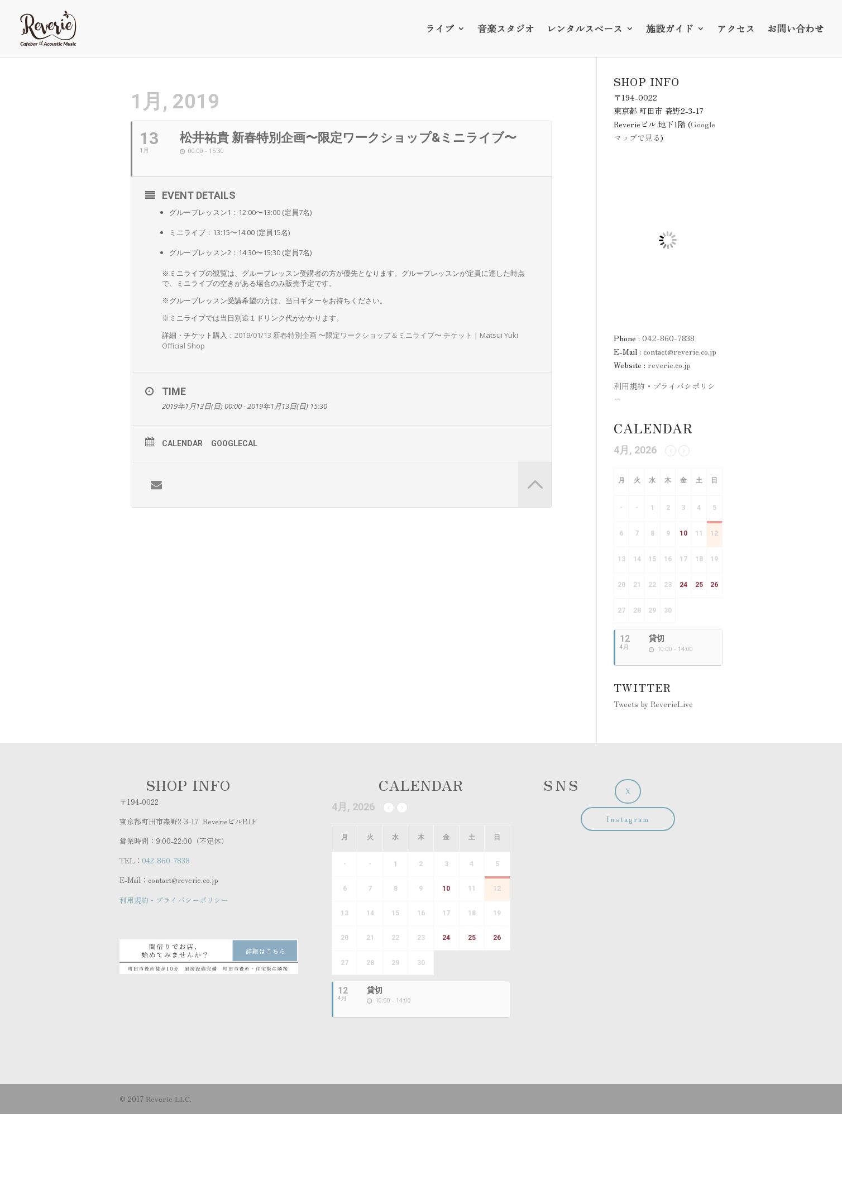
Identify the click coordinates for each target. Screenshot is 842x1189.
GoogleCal (234, 443)
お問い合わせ (795, 30)
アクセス (736, 30)
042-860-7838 (668, 337)
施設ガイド (669, 30)
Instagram (627, 819)
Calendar (182, 443)
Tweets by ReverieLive (653, 703)
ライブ (439, 30)
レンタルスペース (585, 30)
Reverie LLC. (169, 1099)
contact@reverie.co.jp (679, 351)
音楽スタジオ (505, 30)
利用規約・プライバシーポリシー (173, 900)
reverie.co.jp (669, 364)
